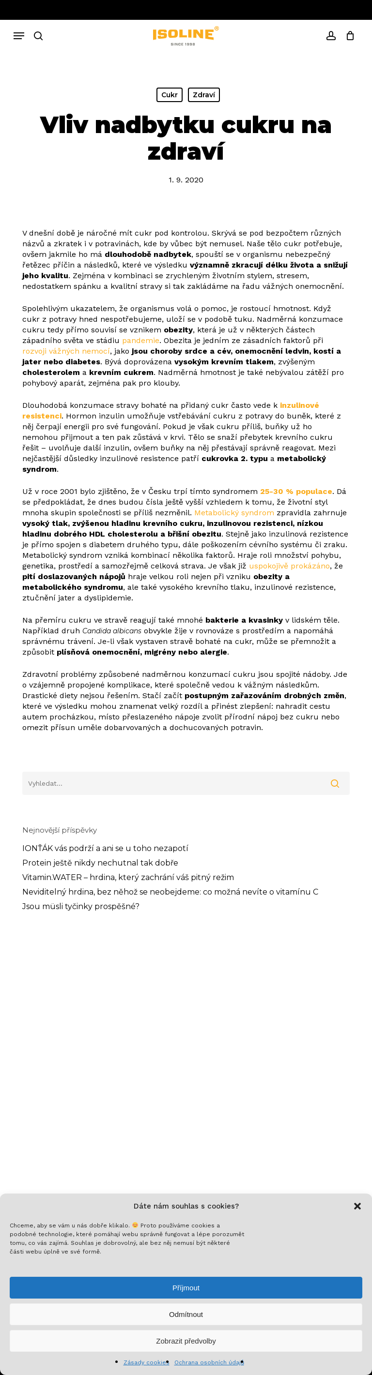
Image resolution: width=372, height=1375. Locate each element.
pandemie (140, 340)
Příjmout (186, 1288)
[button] (357, 1206)
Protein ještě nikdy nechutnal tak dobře (100, 862)
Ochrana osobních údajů (209, 1362)
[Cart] (348, 35)
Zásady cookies (147, 1362)
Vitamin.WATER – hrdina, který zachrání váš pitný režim (128, 877)
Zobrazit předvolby (186, 1341)
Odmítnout (186, 1314)
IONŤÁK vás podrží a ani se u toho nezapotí (105, 848)
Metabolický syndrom (234, 512)
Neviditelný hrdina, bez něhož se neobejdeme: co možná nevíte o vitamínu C (170, 892)
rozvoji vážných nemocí (66, 351)
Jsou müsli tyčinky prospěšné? (81, 906)
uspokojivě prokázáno (289, 565)
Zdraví (204, 94)
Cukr (169, 94)
